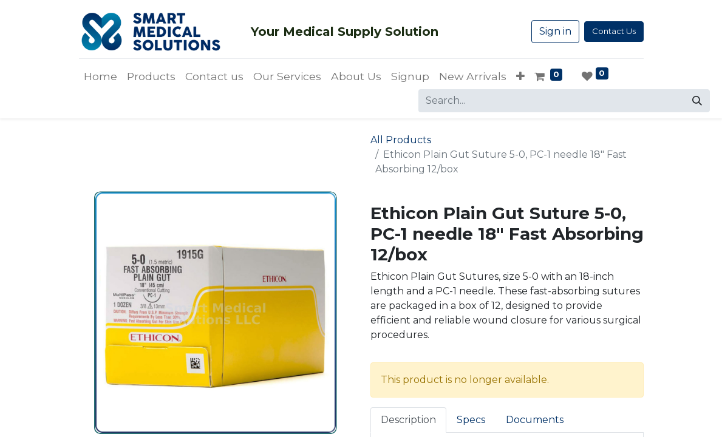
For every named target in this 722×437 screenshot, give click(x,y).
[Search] (697, 100)
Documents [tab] (535, 419)
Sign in (555, 31)
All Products (400, 140)
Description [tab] (408, 419)
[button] (520, 76)
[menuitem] (100, 76)
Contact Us (614, 31)
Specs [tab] (471, 419)
